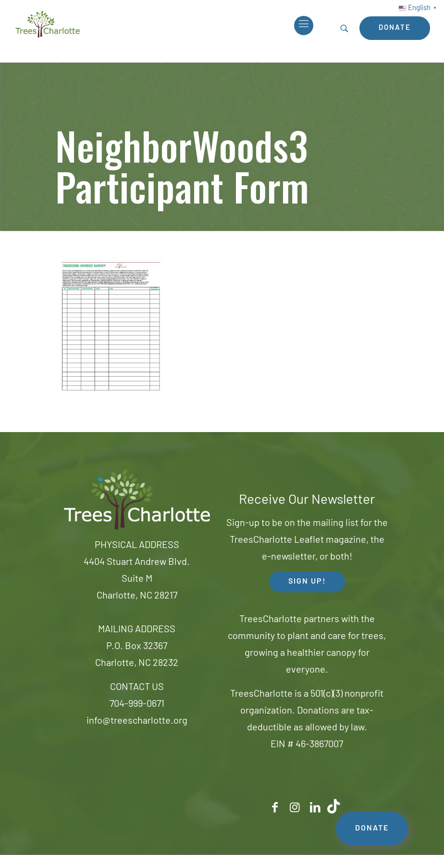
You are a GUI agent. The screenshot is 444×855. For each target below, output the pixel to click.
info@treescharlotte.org (136, 721)
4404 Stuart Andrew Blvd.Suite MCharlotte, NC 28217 (137, 579)
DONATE (372, 828)
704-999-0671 (137, 704)
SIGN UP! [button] (307, 582)
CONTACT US (137, 687)
